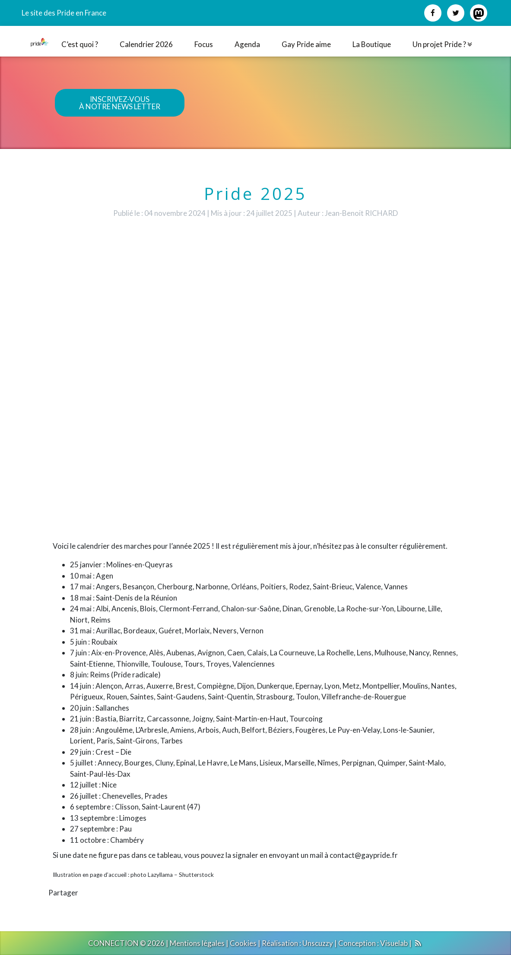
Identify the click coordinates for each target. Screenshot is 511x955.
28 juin (80, 729)
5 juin (78, 641)
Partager (63, 892)
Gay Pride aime (306, 44)
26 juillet (84, 795)
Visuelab (394, 943)
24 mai (81, 608)
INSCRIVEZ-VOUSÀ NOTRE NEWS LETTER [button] (119, 103)
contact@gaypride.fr (364, 855)
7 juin (78, 652)
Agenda (247, 44)
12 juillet (84, 784)
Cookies (243, 943)
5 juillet (81, 762)
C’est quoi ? (79, 44)
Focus (203, 44)
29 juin (80, 751)
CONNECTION (113, 943)
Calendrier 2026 (146, 44)
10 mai (81, 575)
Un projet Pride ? (442, 44)
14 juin (80, 685)
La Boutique (371, 44)
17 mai (81, 586)
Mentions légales (197, 943)
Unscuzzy (317, 943)
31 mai (81, 630)
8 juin (78, 674)
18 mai (81, 597)
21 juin (80, 718)
